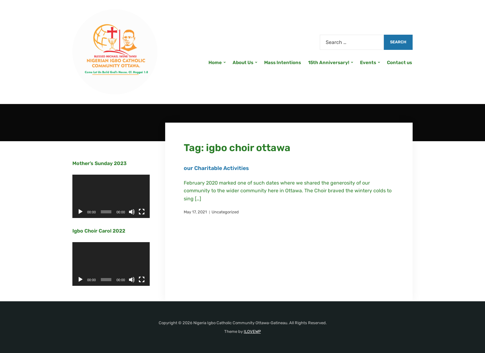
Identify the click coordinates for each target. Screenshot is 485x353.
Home (215, 62)
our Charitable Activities (217, 168)
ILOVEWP (252, 331)
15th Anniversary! (328, 62)
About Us (243, 62)
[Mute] (132, 212)
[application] (111, 196)
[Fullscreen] (142, 212)
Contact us (399, 62)
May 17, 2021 (195, 212)
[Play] (80, 212)
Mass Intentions (282, 62)
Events (368, 62)
